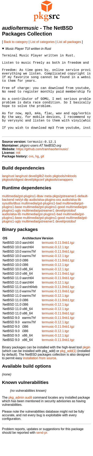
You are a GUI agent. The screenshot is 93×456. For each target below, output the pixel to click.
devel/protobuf (65, 229)
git (42, 174)
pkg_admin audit (20, 415)
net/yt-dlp (21, 218)
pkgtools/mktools (65, 194)
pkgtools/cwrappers (59, 198)
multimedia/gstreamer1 (38, 229)
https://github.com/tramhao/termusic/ (42, 167)
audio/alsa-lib (71, 218)
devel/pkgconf (34, 198)
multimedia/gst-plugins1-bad (41, 221)
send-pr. (42, 451)
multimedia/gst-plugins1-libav (22, 214)
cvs (31, 174)
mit (18, 171)
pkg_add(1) (68, 369)
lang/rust (8, 194)
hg (37, 174)
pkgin (86, 365)
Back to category (16, 42)
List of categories (42, 42)
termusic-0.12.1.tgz (55, 265)
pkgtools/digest (13, 198)
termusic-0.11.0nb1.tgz (58, 261)
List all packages (69, 42)
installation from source (39, 376)
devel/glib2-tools (40, 194)
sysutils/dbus (11, 221)
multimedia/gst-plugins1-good (44, 225)
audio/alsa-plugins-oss (45, 218)
